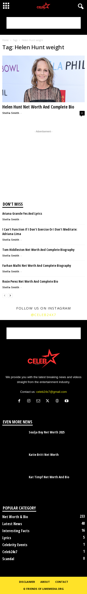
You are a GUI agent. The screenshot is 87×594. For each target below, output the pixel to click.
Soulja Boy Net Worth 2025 (46, 432)
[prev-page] (4, 295)
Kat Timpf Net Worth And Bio (49, 477)
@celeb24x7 (43, 314)
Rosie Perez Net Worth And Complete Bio (30, 281)
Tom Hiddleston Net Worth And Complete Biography (38, 249)
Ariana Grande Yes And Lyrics (22, 213)
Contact (61, 581)
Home (5, 40)
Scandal (8, 558)
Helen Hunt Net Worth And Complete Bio (38, 107)
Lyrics (6, 537)
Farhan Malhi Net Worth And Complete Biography (36, 265)
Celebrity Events (14, 544)
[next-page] (10, 295)
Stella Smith (10, 113)
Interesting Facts (15, 530)
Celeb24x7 (9, 551)
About (45, 581)
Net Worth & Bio (15, 516)
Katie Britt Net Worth (44, 454)
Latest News (12, 523)
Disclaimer (27, 581)
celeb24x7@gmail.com (51, 392)
